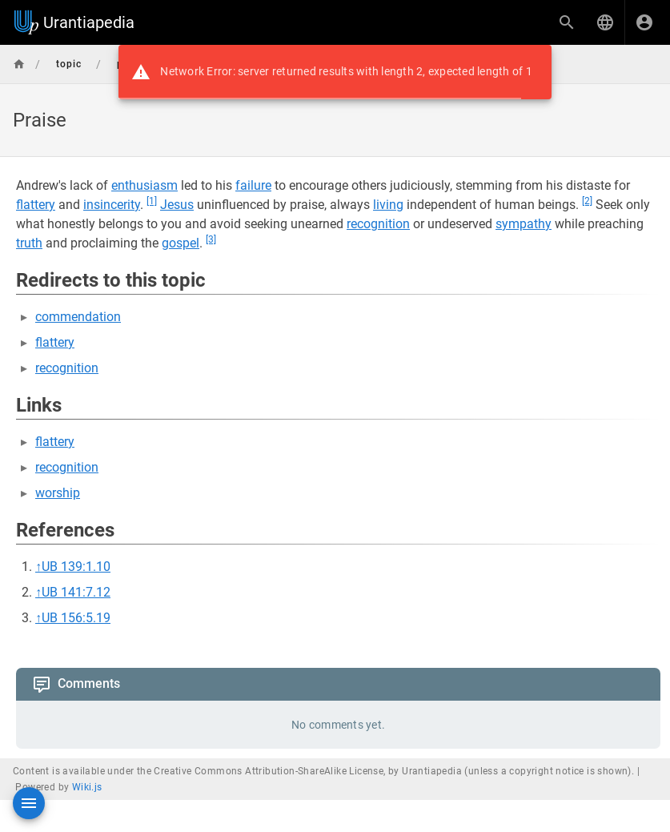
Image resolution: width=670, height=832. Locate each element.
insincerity (111, 204)
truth (29, 243)
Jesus (177, 204)
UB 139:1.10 (76, 566)
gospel (180, 243)
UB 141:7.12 (76, 592)
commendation (78, 316)
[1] (151, 201)
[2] (587, 201)
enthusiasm (144, 185)
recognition (378, 223)
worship (57, 492)
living (388, 204)
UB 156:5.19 (76, 617)
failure (253, 185)
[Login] (644, 22)
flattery (35, 204)
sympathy (523, 223)
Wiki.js (87, 787)
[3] (211, 239)
